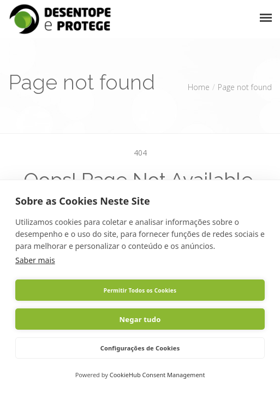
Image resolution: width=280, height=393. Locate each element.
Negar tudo (140, 319)
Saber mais (35, 260)
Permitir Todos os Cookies (140, 290)
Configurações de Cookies (140, 348)
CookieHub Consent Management (157, 375)
